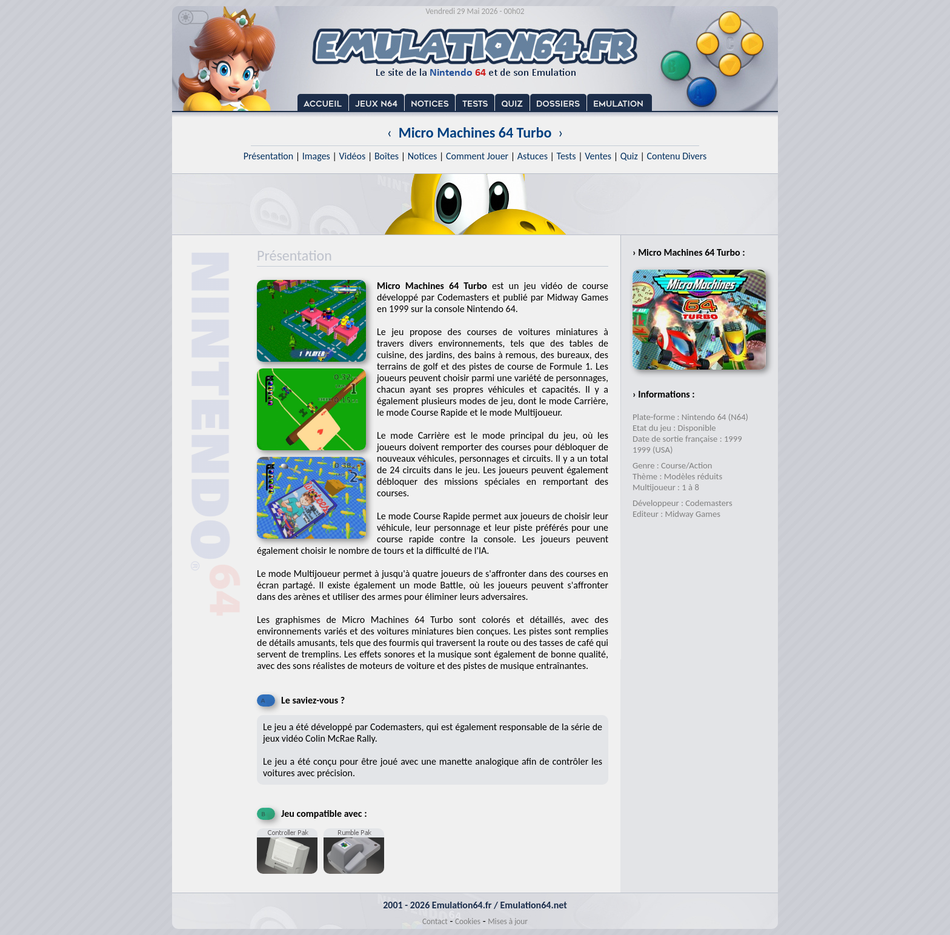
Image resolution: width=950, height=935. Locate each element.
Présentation (269, 156)
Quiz (629, 156)
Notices (422, 156)
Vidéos (352, 156)
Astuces (532, 156)
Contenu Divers (676, 156)
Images (316, 156)
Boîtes (386, 156)
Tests (566, 156)
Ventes (598, 156)
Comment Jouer (477, 156)
